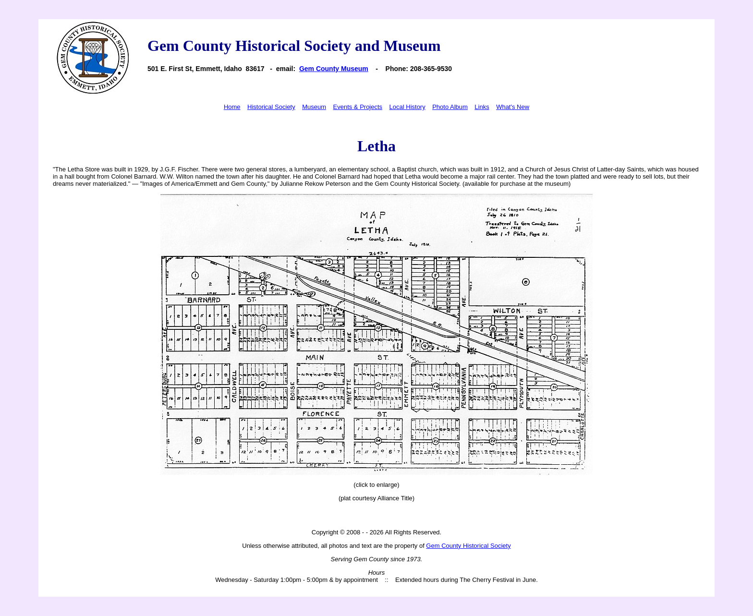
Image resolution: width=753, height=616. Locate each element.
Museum (314, 106)
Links (481, 106)
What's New (512, 106)
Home (232, 106)
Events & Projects (358, 106)
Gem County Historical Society (468, 545)
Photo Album (450, 106)
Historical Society (271, 106)
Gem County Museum (333, 68)
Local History (407, 106)
